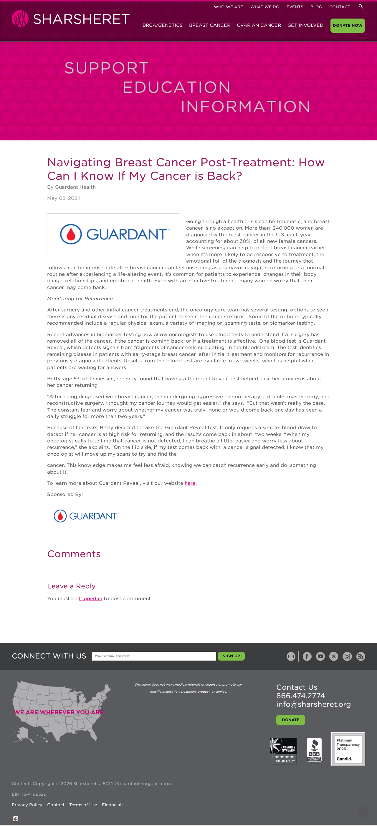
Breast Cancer (209, 25)
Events (295, 7)
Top (363, 812)
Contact (339, 7)
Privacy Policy (27, 804)
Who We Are (228, 7)
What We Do (265, 7)
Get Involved (305, 25)
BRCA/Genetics (163, 25)
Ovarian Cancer (259, 25)
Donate (291, 720)
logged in (90, 598)
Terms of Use (83, 804)
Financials (112, 804)
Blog (316, 7)
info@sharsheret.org (313, 704)
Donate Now (348, 25)
